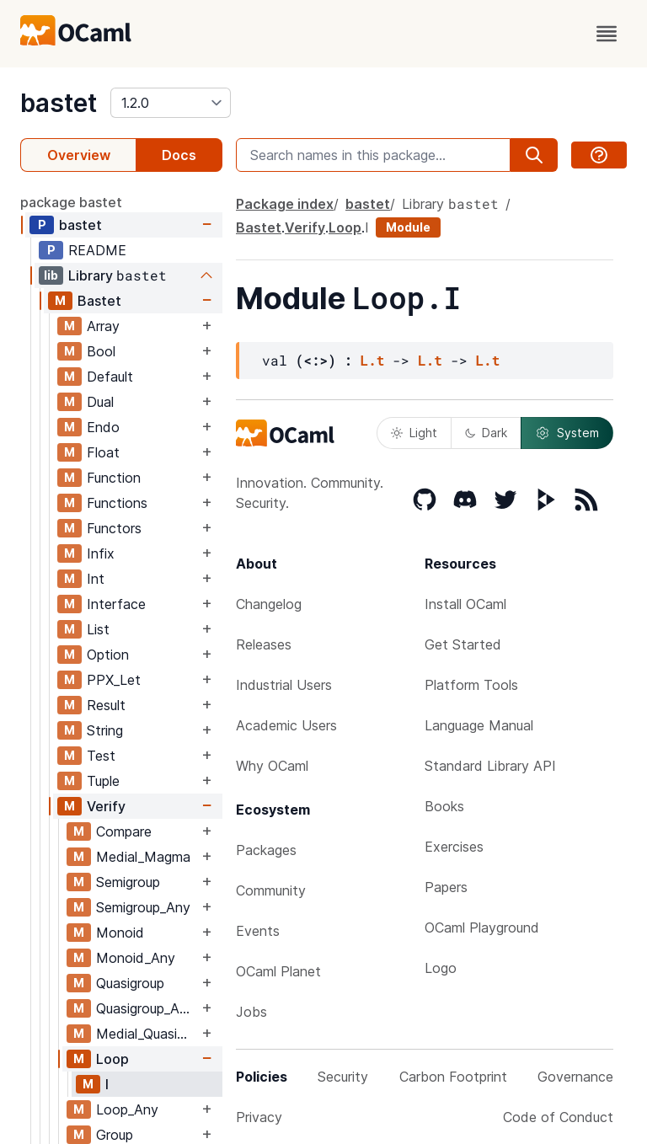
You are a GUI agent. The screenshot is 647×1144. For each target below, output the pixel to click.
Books (444, 806)
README (97, 250)
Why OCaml (272, 765)
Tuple (103, 780)
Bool (101, 351)
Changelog (269, 604)
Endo (103, 427)
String (105, 730)
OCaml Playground (482, 927)
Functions (117, 502)
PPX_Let (114, 679)
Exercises (454, 846)
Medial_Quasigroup (147, 1033)
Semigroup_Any (143, 907)
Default (110, 376)
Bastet (99, 300)
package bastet (71, 202)
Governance (575, 1076)
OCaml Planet (278, 971)
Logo (441, 968)
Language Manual (479, 725)
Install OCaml (465, 604)
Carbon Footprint (453, 1076)
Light (414, 432)
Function (114, 477)
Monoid (120, 932)
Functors (114, 528)
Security (343, 1076)
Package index (285, 203)
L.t (373, 360)
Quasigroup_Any (145, 1008)
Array (103, 326)
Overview (78, 155)
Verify (106, 806)
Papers (446, 887)
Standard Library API (490, 765)
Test (101, 755)
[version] (170, 103)
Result (106, 705)
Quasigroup (130, 983)
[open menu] (606, 33)
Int (95, 578)
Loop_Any (127, 1109)
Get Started (463, 644)
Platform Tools (471, 684)
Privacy (259, 1117)
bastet (58, 103)
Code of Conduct (558, 1117)
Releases (263, 644)
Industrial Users (284, 684)
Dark (486, 432)
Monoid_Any (135, 957)
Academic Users (286, 725)
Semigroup (128, 882)
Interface (116, 604)
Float (103, 452)
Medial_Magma (143, 856)
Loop (112, 1058)
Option (108, 654)
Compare (124, 831)
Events (258, 930)
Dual (100, 401)
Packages (266, 850)
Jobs (251, 1011)
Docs (179, 155)
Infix (101, 553)
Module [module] (408, 227)
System (567, 433)
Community (271, 890)
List (98, 629)
